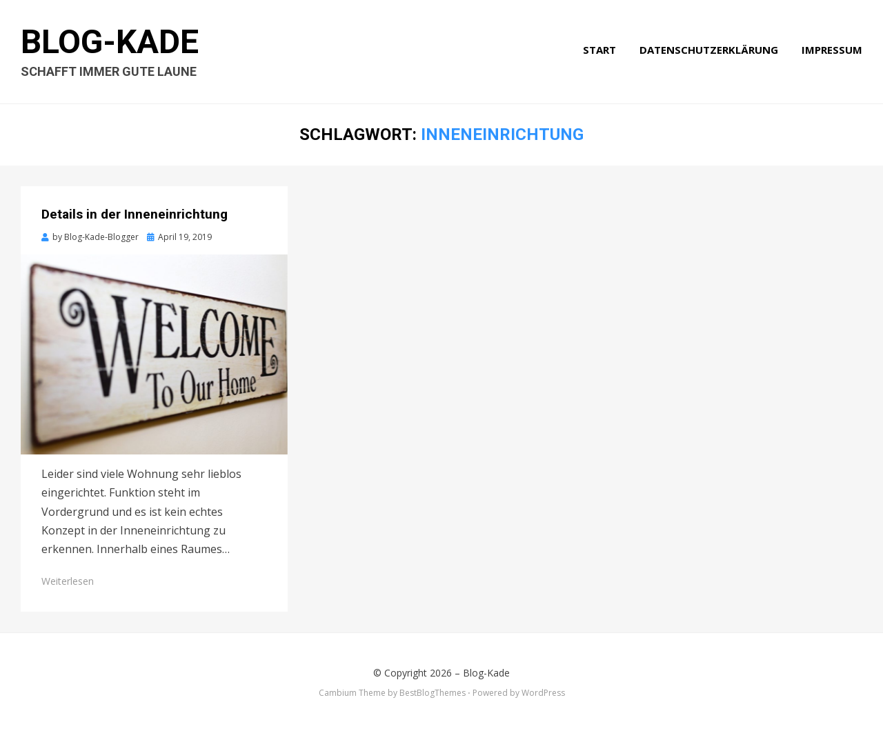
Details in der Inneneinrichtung (134, 214)
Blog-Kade (110, 41)
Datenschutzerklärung (708, 50)
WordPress (543, 693)
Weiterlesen (67, 581)
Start (599, 50)
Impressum (832, 50)
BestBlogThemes (432, 693)
